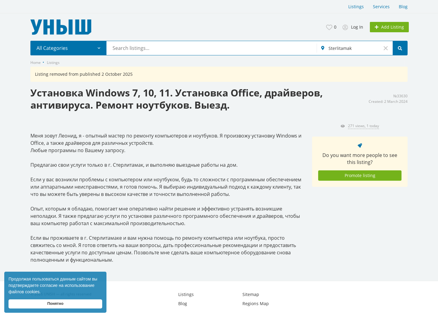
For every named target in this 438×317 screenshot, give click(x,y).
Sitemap (250, 294)
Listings (356, 6)
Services (381, 6)
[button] (43, 292)
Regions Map (255, 303)
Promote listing (360, 175)
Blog (403, 6)
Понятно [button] (55, 303)
